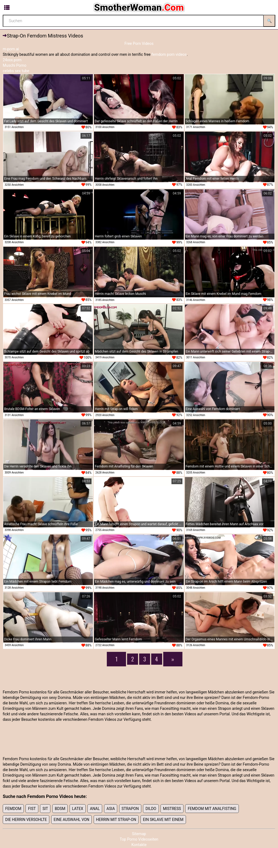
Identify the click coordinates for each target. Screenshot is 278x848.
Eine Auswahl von (71, 819)
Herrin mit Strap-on (116, 819)
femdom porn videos (169, 54)
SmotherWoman (139, 7)
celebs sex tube (16, 71)
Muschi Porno (14, 65)
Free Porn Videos (138, 43)
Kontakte (139, 845)
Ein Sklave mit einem (163, 819)
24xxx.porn (12, 60)
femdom (13, 808)
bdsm (60, 808)
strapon (130, 808)
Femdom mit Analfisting (212, 808)
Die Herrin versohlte (26, 819)
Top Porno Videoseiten (139, 839)
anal (95, 808)
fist (32, 808)
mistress (172, 808)
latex (77, 808)
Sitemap (139, 834)
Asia (111, 808)
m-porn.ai (11, 49)
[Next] (172, 659)
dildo (150, 808)
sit (45, 808)
